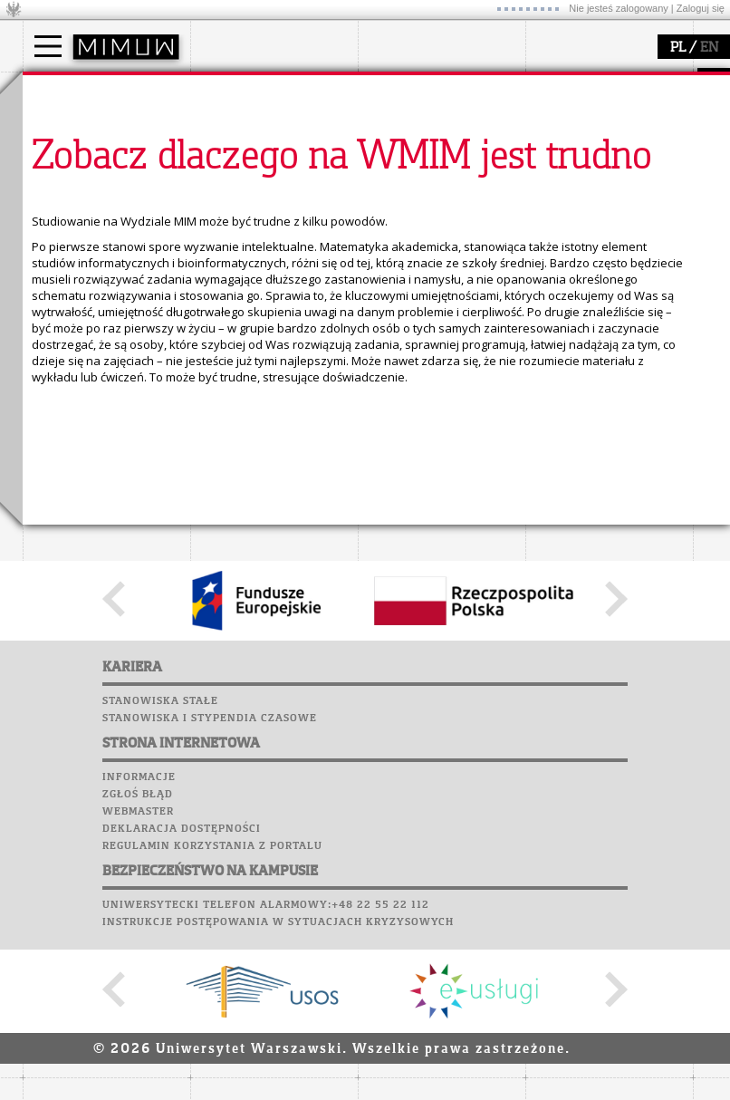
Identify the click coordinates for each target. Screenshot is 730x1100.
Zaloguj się (701, 8)
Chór (121, 335)
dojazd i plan (248, 125)
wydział (233, 89)
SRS (101, 249)
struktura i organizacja (274, 141)
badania (401, 89)
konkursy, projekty (599, 206)
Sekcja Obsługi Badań (440, 190)
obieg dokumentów (433, 206)
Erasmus (69, 190)
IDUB (393, 223)
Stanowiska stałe (160, 1035)
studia (58, 89)
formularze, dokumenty (277, 206)
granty (398, 174)
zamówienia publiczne (274, 223)
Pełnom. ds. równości (102, 223)
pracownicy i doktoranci (277, 190)
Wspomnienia (67, 352)
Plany (104, 266)
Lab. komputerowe (85, 283)
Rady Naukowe (254, 174)
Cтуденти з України (96, 206)
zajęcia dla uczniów (601, 125)
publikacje (408, 158)
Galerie (145, 352)
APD (134, 249)
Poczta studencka (84, 300)
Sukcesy (51, 386)
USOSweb (53, 249)
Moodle (49, 266)
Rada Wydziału (254, 158)
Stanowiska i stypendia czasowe (209, 1052)
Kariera (57, 369)
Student (67, 141)
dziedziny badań (426, 125)
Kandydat (72, 125)
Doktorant (73, 158)
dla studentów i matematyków (590, 166)
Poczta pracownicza (92, 318)
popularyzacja (595, 89)
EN (709, 48)
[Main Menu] (48, 46)
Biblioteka (60, 335)
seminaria (408, 141)
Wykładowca (80, 174)
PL (678, 48)
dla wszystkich (588, 190)
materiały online (592, 141)
